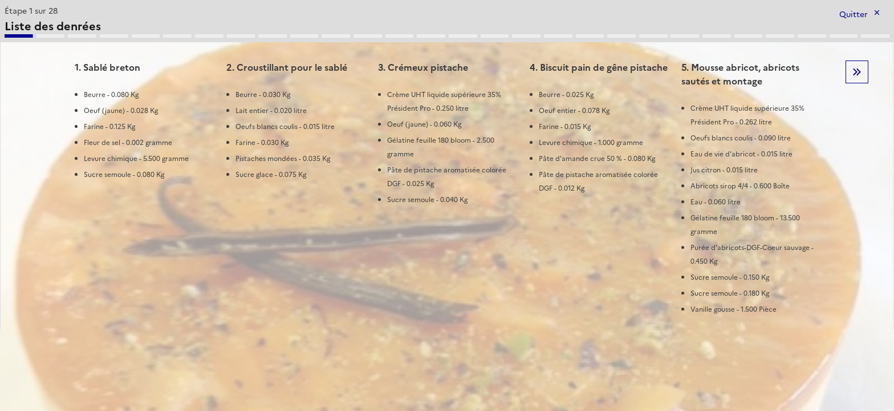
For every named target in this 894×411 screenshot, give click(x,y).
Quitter (853, 15)
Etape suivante (857, 72)
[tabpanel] (447, 166)
